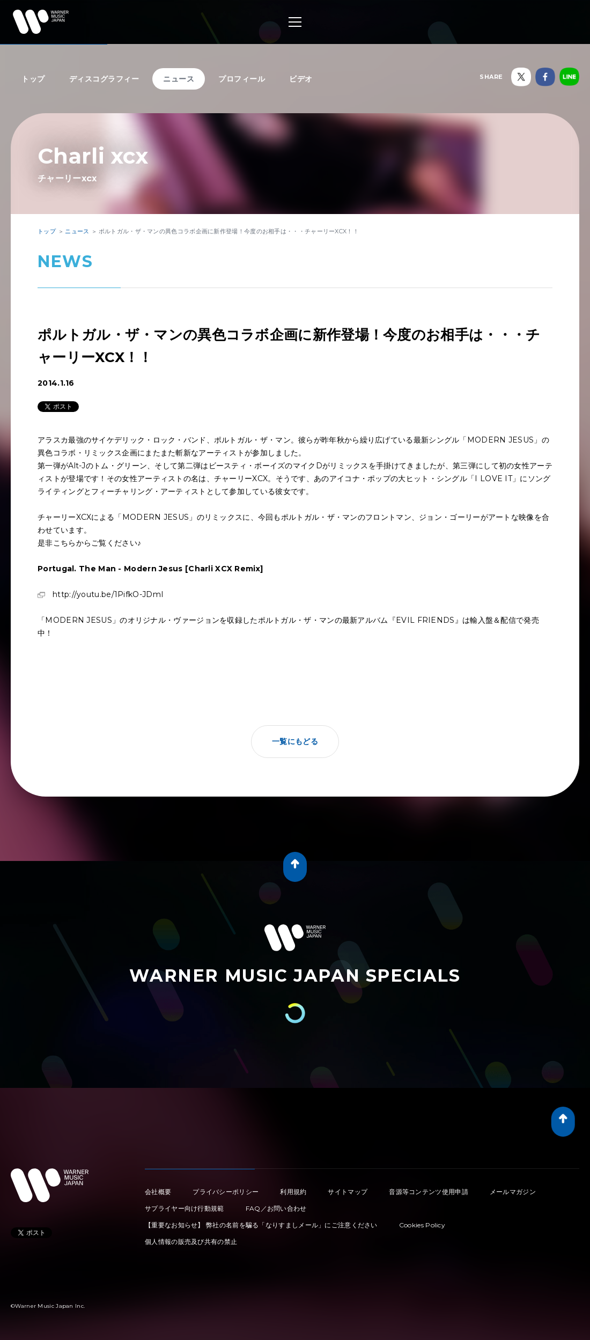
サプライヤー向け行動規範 (184, 1208)
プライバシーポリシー (226, 1192)
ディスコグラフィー (104, 79)
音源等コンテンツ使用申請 (428, 1192)
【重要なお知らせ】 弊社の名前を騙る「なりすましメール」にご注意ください (261, 1225)
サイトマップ (347, 1192)
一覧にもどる (295, 741)
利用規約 (293, 1192)
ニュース (178, 79)
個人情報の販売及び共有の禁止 (191, 1242)
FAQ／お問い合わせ (276, 1208)
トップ (33, 79)
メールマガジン (513, 1192)
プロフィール (241, 79)
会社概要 (158, 1192)
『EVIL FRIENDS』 (425, 620)
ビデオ (301, 79)
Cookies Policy (422, 1225)
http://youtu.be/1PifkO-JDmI (108, 594)
